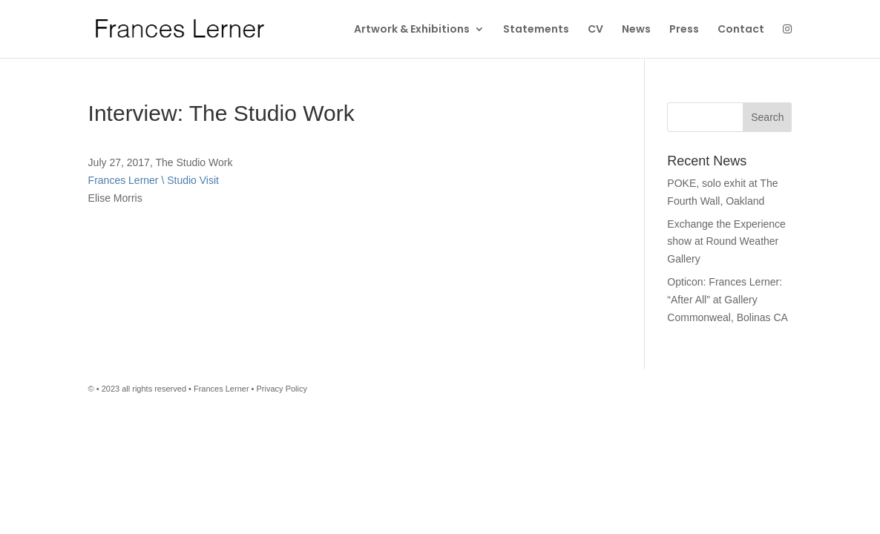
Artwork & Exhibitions (412, 29)
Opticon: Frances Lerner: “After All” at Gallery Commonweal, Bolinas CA (727, 299)
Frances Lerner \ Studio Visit (153, 180)
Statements (536, 29)
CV (595, 29)
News (636, 29)
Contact (741, 29)
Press (684, 29)
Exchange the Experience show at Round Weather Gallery (726, 242)
